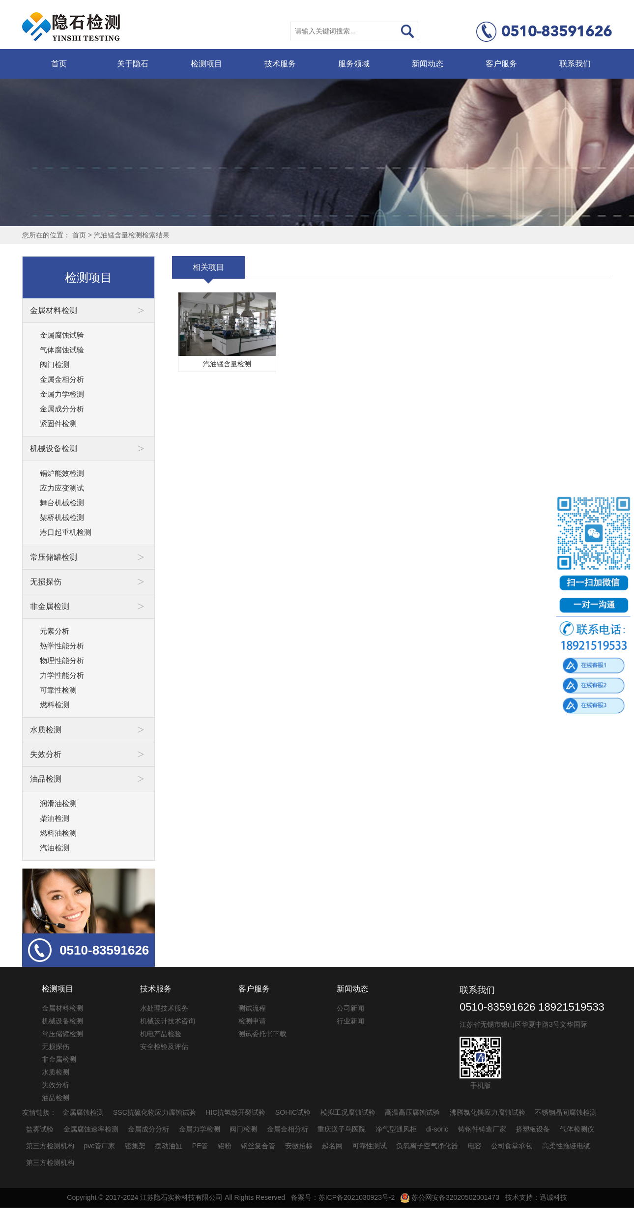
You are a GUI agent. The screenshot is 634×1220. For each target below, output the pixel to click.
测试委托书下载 (262, 1034)
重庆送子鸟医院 (341, 1129)
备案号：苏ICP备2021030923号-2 (343, 1197)
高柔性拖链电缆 (566, 1146)
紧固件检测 (58, 423)
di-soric (437, 1129)
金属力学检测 (62, 394)
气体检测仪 (577, 1129)
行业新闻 (350, 1021)
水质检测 (55, 1072)
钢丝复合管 (258, 1146)
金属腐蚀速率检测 (90, 1129)
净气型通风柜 (396, 1129)
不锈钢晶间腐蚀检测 (566, 1112)
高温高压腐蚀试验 (412, 1112)
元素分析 (54, 631)
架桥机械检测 (62, 517)
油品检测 (55, 1098)
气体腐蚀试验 (62, 350)
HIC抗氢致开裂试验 (235, 1112)
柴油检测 (54, 818)
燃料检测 (54, 704)
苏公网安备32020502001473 (450, 1197)
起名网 (332, 1146)
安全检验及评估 (164, 1046)
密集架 (135, 1146)
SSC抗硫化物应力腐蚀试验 (154, 1112)
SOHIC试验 (293, 1112)
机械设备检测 (62, 1021)
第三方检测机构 (50, 1146)
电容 (475, 1146)
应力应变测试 (62, 488)
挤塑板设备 (533, 1129)
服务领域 (354, 63)
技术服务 (280, 63)
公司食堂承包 (511, 1146)
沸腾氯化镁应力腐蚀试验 (487, 1112)
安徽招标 (299, 1146)
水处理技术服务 (164, 1008)
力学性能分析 (62, 675)
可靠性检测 (58, 690)
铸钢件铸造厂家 (482, 1129)
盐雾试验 (40, 1129)
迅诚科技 (553, 1197)
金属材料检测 (62, 1008)
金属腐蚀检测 (83, 1112)
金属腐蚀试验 (62, 335)
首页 (59, 63)
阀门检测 (54, 364)
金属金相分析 (62, 379)
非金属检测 (59, 1059)
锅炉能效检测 (62, 473)
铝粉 (224, 1146)
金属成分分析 (62, 409)
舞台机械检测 (62, 502)
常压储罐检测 (62, 1034)
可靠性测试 (369, 1146)
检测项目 (206, 63)
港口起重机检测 (65, 532)
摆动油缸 (168, 1146)
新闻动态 (427, 63)
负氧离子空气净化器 (427, 1146)
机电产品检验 (160, 1034)
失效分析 (55, 1085)
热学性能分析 (62, 645)
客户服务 (501, 63)
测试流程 (252, 1008)
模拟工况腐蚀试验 (347, 1112)
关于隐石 (132, 63)
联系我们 (575, 63)
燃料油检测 (58, 833)
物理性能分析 (62, 660)
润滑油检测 (58, 803)
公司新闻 (350, 1008)
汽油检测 (54, 847)
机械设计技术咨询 (167, 1021)
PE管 (200, 1146)
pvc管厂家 (99, 1146)
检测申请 (252, 1021)
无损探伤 (55, 1046)
